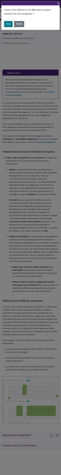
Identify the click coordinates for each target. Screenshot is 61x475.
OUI (8, 24)
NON (19, 24)
